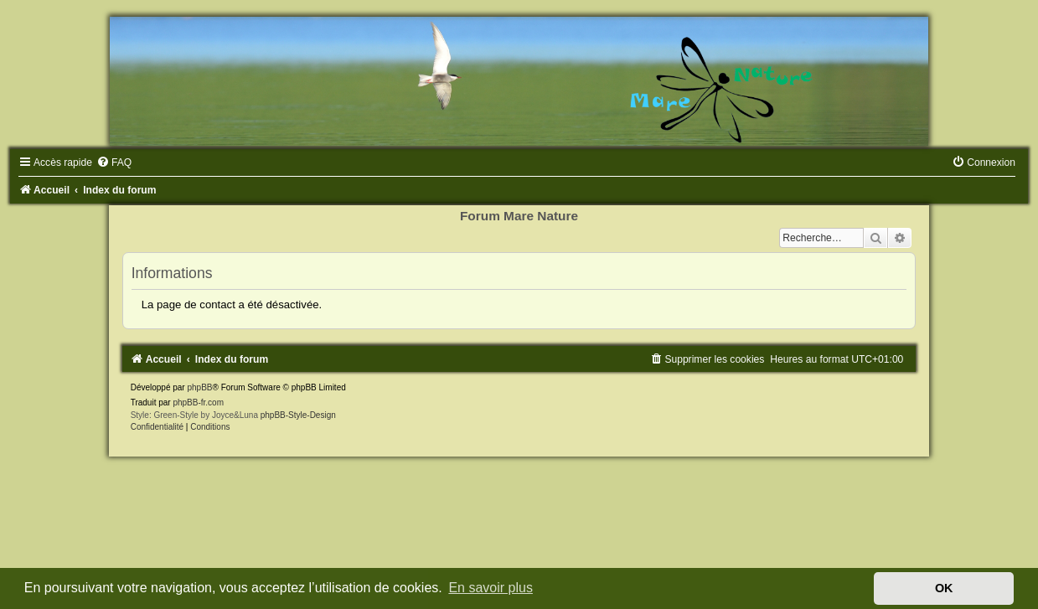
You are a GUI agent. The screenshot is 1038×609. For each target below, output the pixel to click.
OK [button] (944, 588)
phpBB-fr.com (198, 402)
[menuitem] (114, 162)
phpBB (199, 387)
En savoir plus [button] (490, 588)
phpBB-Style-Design (298, 415)
